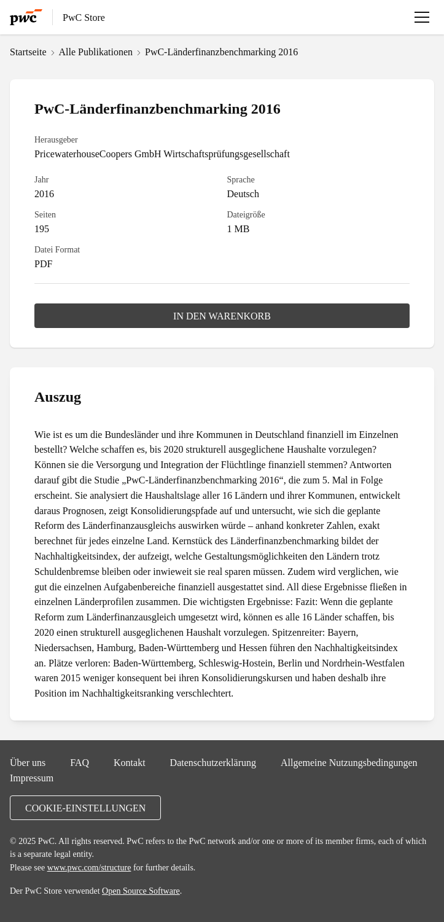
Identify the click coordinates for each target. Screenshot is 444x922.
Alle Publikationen (96, 52)
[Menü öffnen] (422, 17)
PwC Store (84, 17)
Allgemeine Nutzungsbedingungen (349, 762)
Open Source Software (141, 890)
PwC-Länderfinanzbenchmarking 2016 (221, 52)
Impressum (31, 778)
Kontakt (130, 762)
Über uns (27, 762)
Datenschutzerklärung (213, 762)
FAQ (79, 762)
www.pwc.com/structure (89, 867)
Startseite (28, 52)
